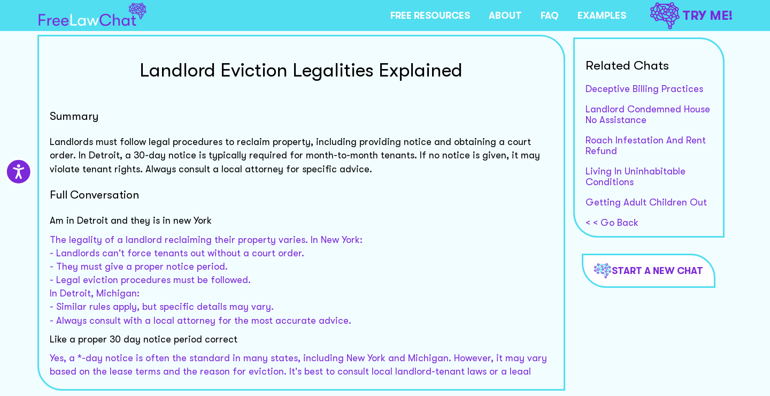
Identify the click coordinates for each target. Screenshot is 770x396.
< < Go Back (612, 222)
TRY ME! (691, 15)
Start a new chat (648, 270)
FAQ (550, 15)
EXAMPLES (602, 15)
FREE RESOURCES (430, 15)
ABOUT (505, 15)
